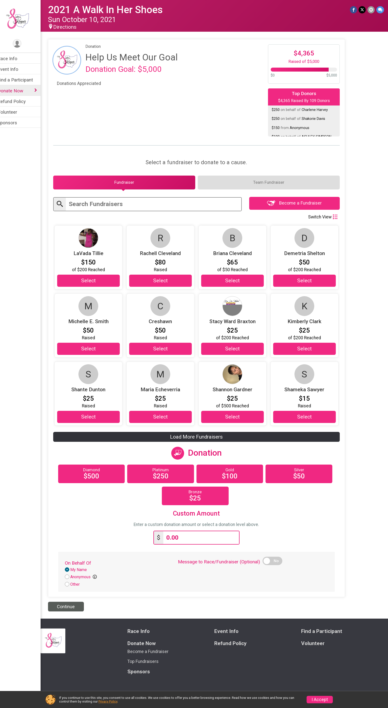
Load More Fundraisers (203, 439)
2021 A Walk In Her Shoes (111, 10)
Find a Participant (21, 79)
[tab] (131, 183)
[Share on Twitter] (362, 9)
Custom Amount (203, 515)
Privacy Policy (107, 701)
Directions (71, 27)
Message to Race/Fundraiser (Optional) (225, 563)
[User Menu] (23, 43)
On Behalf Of (84, 564)
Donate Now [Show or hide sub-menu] (17, 90)
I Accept (320, 699)
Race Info (14, 58)
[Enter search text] (160, 205)
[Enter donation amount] (207, 539)
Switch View (329, 218)
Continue (72, 608)
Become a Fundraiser (301, 205)
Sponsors (14, 122)
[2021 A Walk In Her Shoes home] (23, 19)
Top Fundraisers (148, 662)
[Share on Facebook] (354, 9)
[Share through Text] (380, 9)
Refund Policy (18, 101)
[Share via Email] (371, 9)
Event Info (14, 69)
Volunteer (14, 112)
